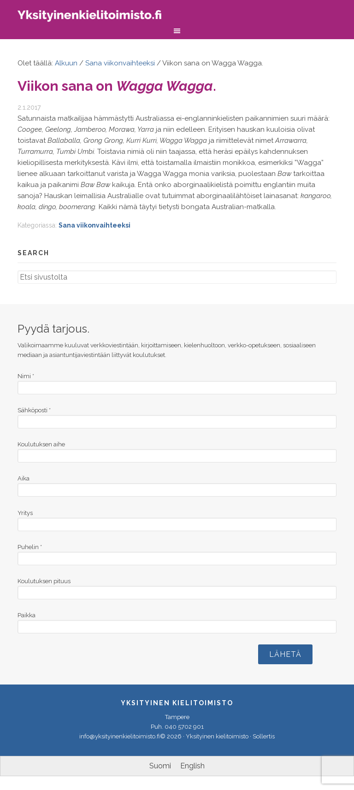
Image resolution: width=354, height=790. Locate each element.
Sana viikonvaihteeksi (94, 225)
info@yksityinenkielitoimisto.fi (119, 736)
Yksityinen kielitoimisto (96, 17)
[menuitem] (160, 766)
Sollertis (264, 736)
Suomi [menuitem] (160, 765)
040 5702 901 (184, 726)
